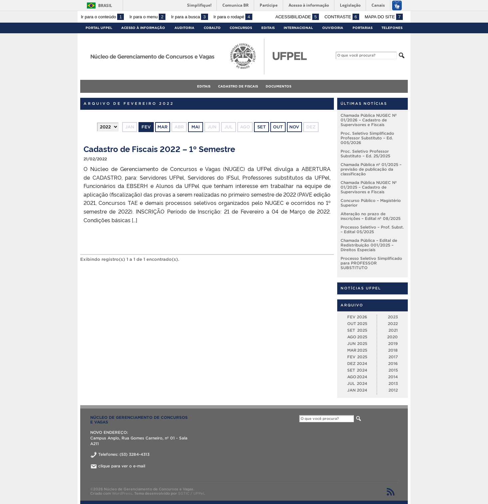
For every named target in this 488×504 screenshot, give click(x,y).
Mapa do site (384, 16)
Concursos (241, 28)
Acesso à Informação (143, 28)
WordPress (122, 493)
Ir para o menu (147, 16)
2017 (393, 357)
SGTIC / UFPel (191, 493)
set (261, 126)
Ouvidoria (332, 28)
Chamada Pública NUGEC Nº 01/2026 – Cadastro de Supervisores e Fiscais (369, 120)
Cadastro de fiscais (238, 86)
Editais (268, 28)
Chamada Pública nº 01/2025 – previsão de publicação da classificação (371, 169)
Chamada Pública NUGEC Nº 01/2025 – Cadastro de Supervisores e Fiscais (369, 187)
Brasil (105, 5)
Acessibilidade (297, 16)
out (278, 126)
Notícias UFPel (361, 288)
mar (162, 126)
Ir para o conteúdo (102, 16)
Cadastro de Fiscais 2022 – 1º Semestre (159, 148)
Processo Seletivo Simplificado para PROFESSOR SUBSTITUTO (371, 263)
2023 (393, 317)
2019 (393, 343)
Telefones (391, 28)
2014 (393, 377)
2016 (393, 363)
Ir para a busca (189, 16)
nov (294, 126)
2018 (393, 350)
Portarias (362, 28)
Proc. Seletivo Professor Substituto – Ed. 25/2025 (365, 153)
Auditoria (184, 28)
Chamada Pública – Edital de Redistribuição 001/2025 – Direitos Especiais (369, 245)
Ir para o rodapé (232, 16)
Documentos (278, 86)
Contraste (342, 16)
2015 (393, 370)
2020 (392, 337)
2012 (393, 390)
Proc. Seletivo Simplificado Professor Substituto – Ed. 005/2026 (367, 138)
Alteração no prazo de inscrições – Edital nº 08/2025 (370, 216)
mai (195, 126)
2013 (393, 383)
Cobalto (212, 28)
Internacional (298, 28)
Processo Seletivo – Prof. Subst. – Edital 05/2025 (372, 229)
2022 (393, 323)
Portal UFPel (99, 28)
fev (146, 126)
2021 (393, 330)
